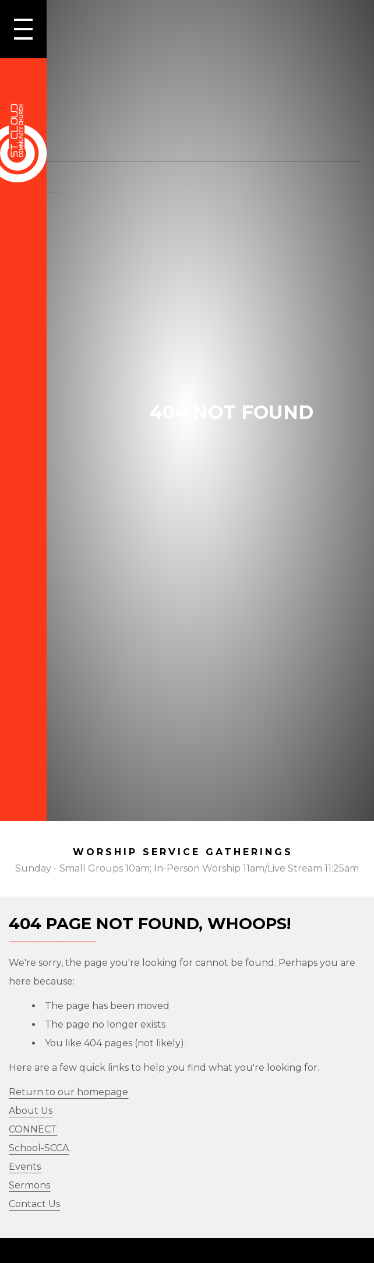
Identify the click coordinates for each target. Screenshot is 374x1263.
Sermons (29, 1185)
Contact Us (34, 1203)
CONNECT (33, 1129)
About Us (30, 1110)
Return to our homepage (68, 1092)
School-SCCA (39, 1147)
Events (25, 1166)
